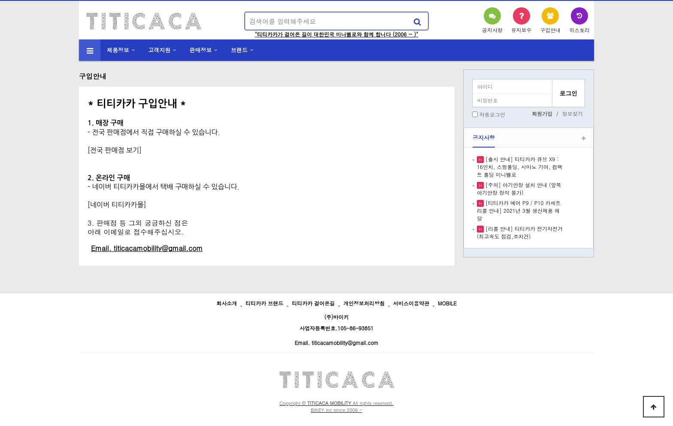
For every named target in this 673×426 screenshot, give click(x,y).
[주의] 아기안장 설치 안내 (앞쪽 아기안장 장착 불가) (519, 188)
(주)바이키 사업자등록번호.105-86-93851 (337, 322)
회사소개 (226, 303)
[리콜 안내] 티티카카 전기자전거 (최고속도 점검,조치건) (520, 232)
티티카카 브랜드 (264, 303)
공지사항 (484, 137)
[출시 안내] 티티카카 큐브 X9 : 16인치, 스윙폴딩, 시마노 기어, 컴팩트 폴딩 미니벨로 (520, 166)
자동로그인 (492, 114)
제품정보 (118, 50)
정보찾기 (572, 113)
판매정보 (201, 50)
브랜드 (239, 50)
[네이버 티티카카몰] (117, 204)
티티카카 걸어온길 (313, 303)
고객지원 (159, 50)
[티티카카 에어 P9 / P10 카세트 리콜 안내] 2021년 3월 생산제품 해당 (519, 210)
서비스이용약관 (411, 303)
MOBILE (447, 303)
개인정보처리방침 (364, 303)
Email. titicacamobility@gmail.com (336, 342)
